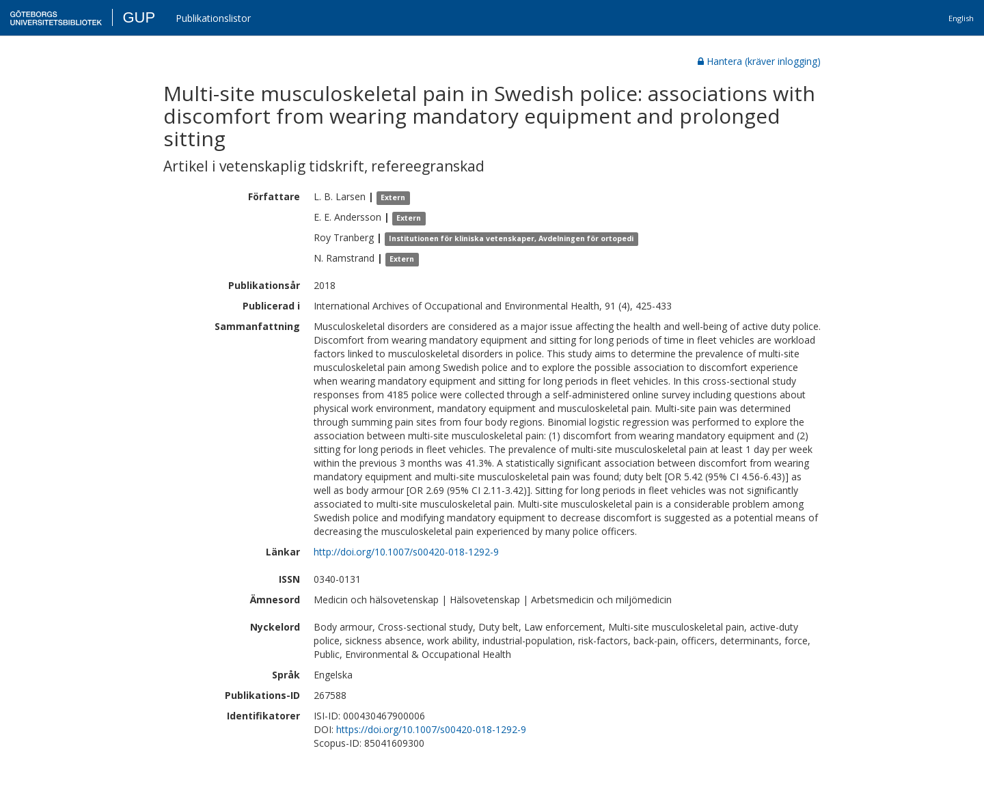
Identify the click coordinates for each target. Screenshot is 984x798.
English (961, 18)
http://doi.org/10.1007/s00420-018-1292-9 (406, 551)
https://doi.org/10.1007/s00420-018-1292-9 (431, 729)
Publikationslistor (213, 18)
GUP (138, 17)
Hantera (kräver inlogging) (759, 61)
